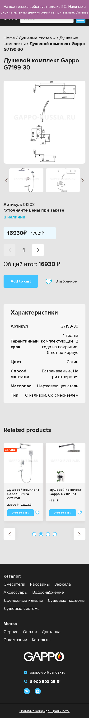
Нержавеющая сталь (57, 386)
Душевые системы (37, 38)
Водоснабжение (48, 592)
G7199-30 (69, 326)
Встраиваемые (56, 371)
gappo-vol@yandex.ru (44, 672)
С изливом (35, 395)
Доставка (51, 631)
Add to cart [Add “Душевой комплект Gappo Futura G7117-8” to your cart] (20, 512)
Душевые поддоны (66, 600)
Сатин (72, 361)
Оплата (30, 631)
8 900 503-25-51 (42, 681)
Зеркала (62, 584)
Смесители (14, 584)
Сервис (11, 631)
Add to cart (21, 281)
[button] (6, 180)
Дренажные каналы (23, 600)
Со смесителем (63, 395)
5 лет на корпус (62, 352)
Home (9, 38)
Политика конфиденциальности (44, 711)
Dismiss (82, 12)
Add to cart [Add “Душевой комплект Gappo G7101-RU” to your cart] (62, 512)
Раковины (40, 584)
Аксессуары (16, 592)
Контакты (41, 639)
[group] (44, 122)
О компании (15, 639)
